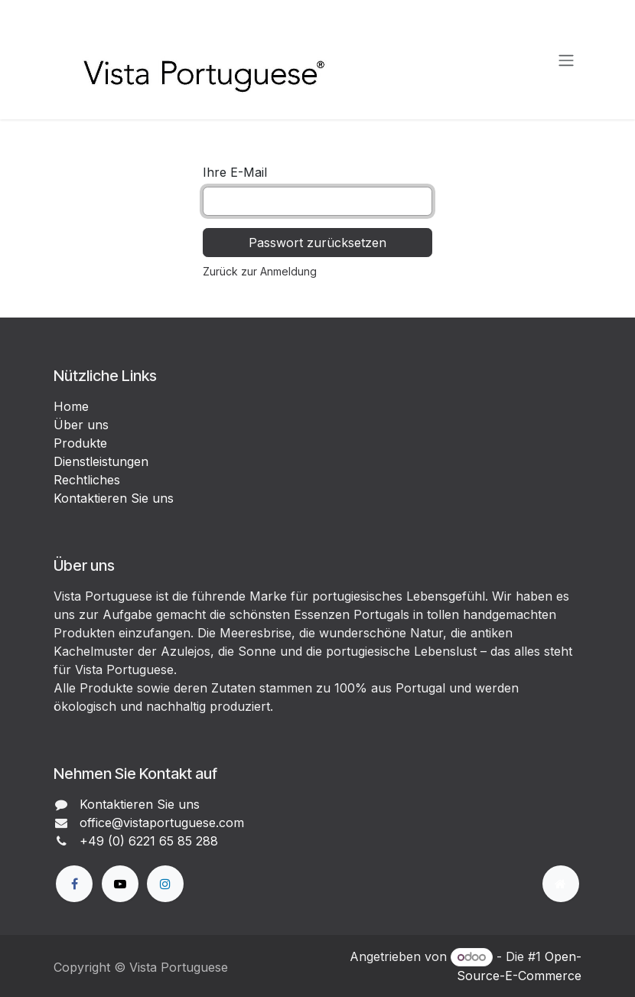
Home (71, 406)
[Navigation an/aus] (566, 60)
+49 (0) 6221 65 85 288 (149, 841)
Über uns (81, 424)
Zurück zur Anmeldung (260, 271)
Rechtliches (87, 479)
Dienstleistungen (101, 461)
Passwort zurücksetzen (317, 242)
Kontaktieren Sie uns (114, 498)
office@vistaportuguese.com (162, 822)
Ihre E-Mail (235, 172)
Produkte (80, 443)
